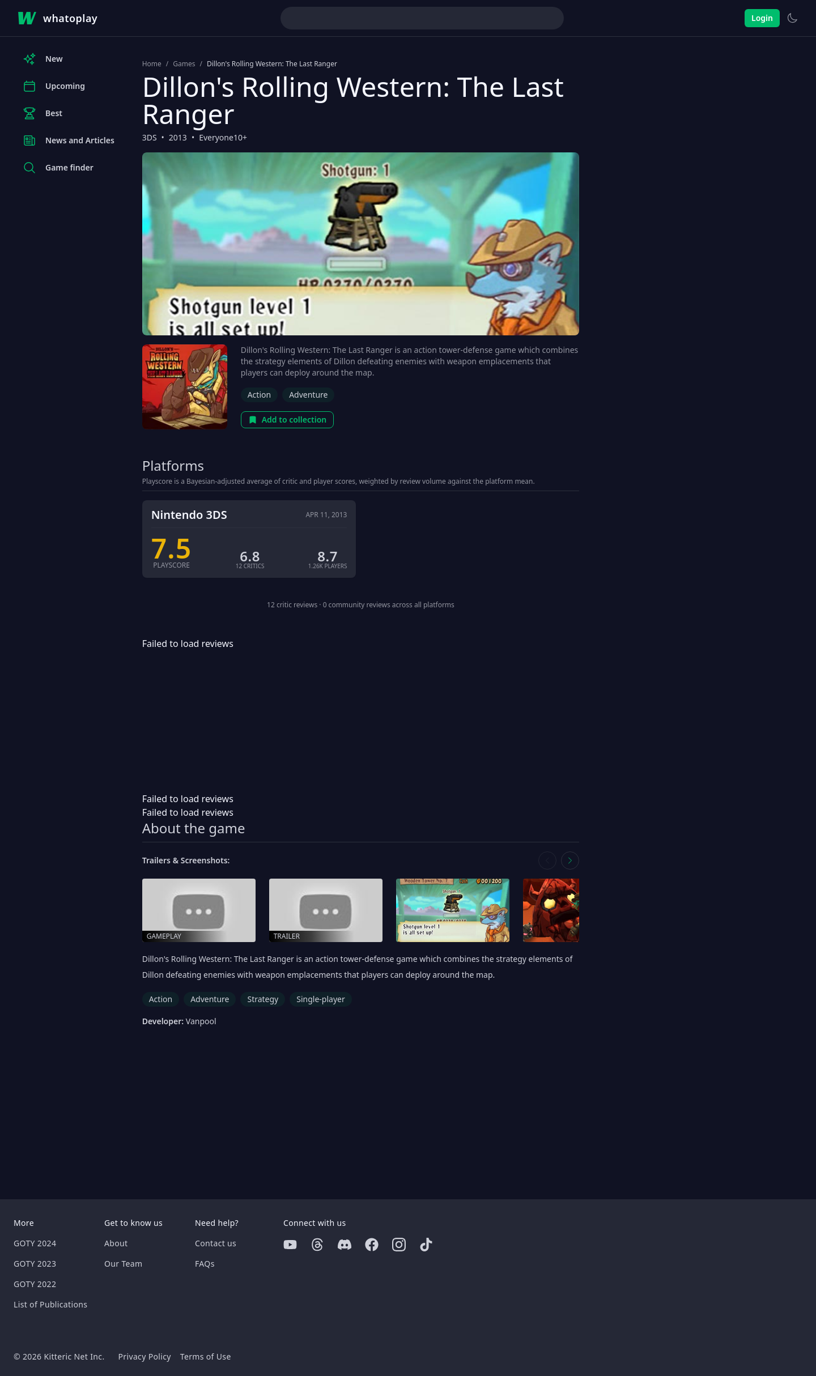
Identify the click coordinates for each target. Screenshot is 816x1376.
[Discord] (344, 1244)
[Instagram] (399, 1244)
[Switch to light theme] (792, 18)
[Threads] (317, 1244)
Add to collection (287, 419)
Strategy (262, 999)
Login (762, 17)
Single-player (320, 999)
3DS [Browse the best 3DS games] (149, 137)
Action (259, 394)
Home (152, 64)
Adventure (308, 394)
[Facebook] (372, 1244)
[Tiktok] (426, 1244)
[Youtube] (290, 1244)
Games (184, 64)
